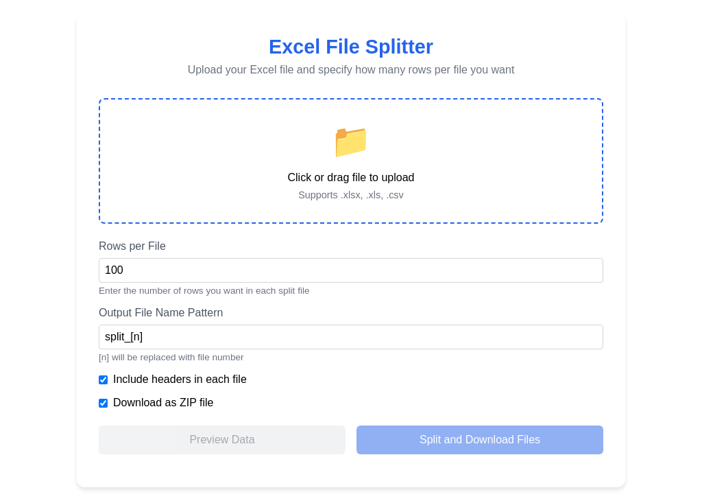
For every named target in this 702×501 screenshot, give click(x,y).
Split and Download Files (480, 439)
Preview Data (221, 439)
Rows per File (132, 246)
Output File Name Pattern (161, 312)
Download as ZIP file (163, 402)
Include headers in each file (180, 379)
